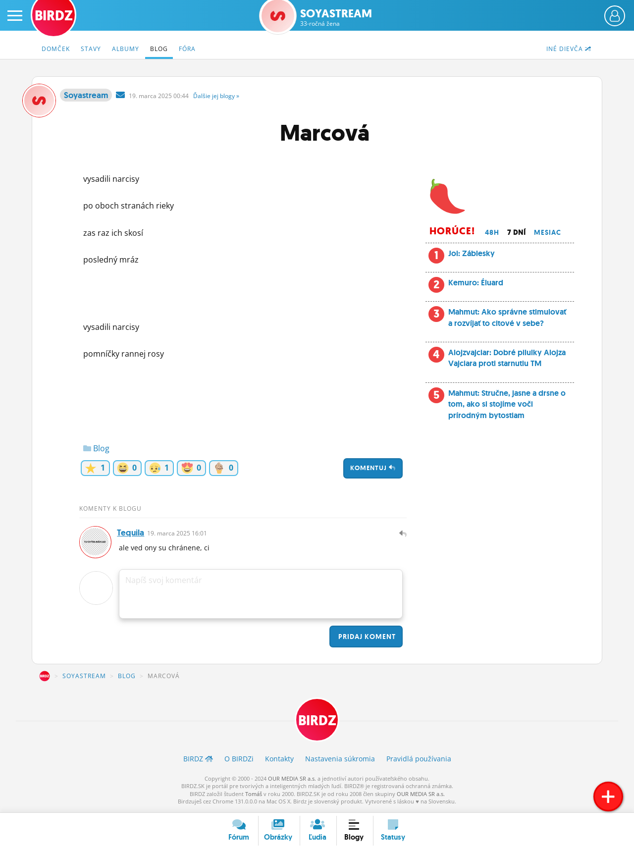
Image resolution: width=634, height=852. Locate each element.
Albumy (125, 49)
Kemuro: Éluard (475, 282)
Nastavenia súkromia (340, 761)
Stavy (91, 49)
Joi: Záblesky (471, 253)
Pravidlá (418, 761)
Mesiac (547, 232)
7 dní (516, 232)
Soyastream (336, 17)
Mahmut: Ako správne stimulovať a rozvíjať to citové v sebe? (507, 317)
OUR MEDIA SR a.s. (292, 781)
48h (492, 232)
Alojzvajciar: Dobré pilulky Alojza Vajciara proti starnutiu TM (507, 358)
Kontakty (279, 761)
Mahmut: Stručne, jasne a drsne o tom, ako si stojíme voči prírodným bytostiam (507, 404)
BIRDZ (45, 678)
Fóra (187, 49)
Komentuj (373, 468)
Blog (159, 49)
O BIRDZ (239, 761)
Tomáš (253, 796)
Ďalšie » (216, 96)
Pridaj (366, 638)
